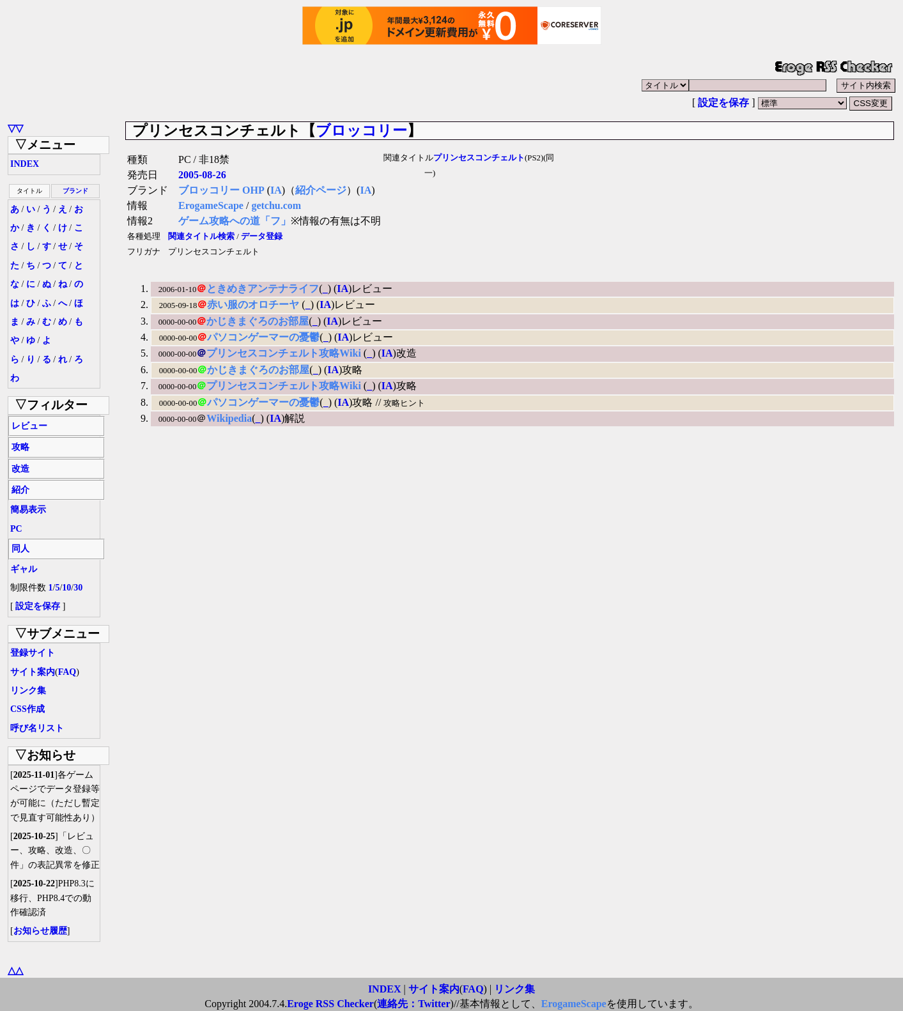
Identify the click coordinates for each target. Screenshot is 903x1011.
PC (16, 529)
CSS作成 (27, 709)
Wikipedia (229, 418)
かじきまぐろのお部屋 (257, 321)
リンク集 (28, 690)
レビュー (29, 426)
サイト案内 (32, 672)
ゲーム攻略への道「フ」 (234, 220)
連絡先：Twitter (413, 1003)
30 (77, 587)
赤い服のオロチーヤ (254, 304)
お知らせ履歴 (40, 931)
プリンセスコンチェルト (479, 157)
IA (276, 190)
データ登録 (261, 236)
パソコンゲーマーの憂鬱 (263, 337)
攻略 (20, 447)
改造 (20, 469)
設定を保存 (723, 102)
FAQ (67, 672)
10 (66, 587)
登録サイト (32, 653)
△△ (15, 970)
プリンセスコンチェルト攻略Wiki (285, 353)
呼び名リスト (37, 728)
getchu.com (276, 205)
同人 (20, 548)
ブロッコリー (361, 130)
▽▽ (15, 128)
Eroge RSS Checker (330, 1003)
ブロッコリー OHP (221, 190)
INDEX (24, 164)
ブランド (75, 190)
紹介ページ (320, 190)
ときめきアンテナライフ (262, 288)
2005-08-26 (202, 174)
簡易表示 (28, 509)
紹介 (20, 490)
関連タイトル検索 (201, 236)
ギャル (23, 569)
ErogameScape (210, 205)
